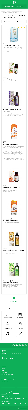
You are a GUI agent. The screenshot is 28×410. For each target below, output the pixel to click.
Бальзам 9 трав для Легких (11, 46)
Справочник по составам (7, 374)
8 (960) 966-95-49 (8, 379)
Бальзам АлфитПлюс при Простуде (13, 250)
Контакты (3, 370)
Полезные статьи (5, 372)
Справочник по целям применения (9, 361)
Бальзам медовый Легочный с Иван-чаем (12, 110)
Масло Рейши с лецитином (11, 187)
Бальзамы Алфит (7, 43)
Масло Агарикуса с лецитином (12, 79)
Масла (4, 77)
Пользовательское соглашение (8, 387)
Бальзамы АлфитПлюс (8, 107)
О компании (4, 362)
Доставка (3, 366)
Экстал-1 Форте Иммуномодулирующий (10, 143)
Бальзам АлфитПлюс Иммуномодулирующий (10, 281)
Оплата (3, 368)
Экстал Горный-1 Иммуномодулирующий (10, 219)
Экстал (4, 141)
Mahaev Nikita (23, 408)
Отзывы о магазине (6, 364)
